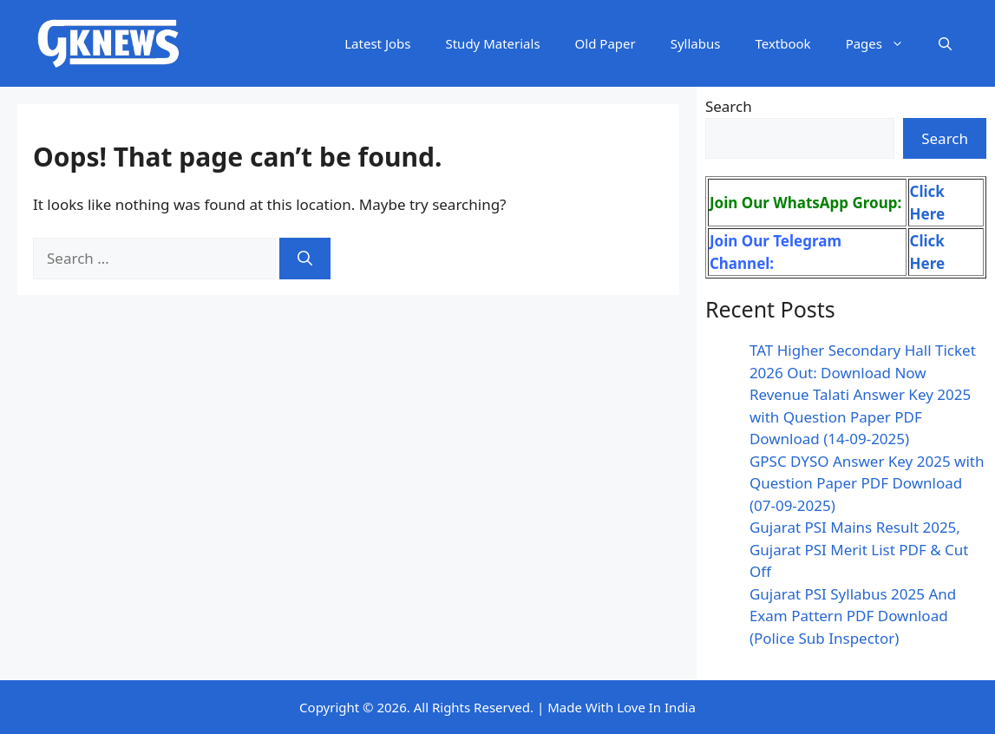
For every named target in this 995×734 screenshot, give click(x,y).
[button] (945, 43)
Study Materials (492, 43)
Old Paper (605, 43)
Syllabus (696, 43)
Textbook (782, 43)
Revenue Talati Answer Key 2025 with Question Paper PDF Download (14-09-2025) (860, 416)
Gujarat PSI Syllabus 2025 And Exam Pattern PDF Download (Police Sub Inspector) (853, 616)
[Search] (305, 258)
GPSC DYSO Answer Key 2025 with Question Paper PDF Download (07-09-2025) (867, 483)
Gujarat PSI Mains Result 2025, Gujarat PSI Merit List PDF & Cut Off (859, 549)
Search (728, 106)
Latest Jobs (377, 43)
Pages (883, 43)
